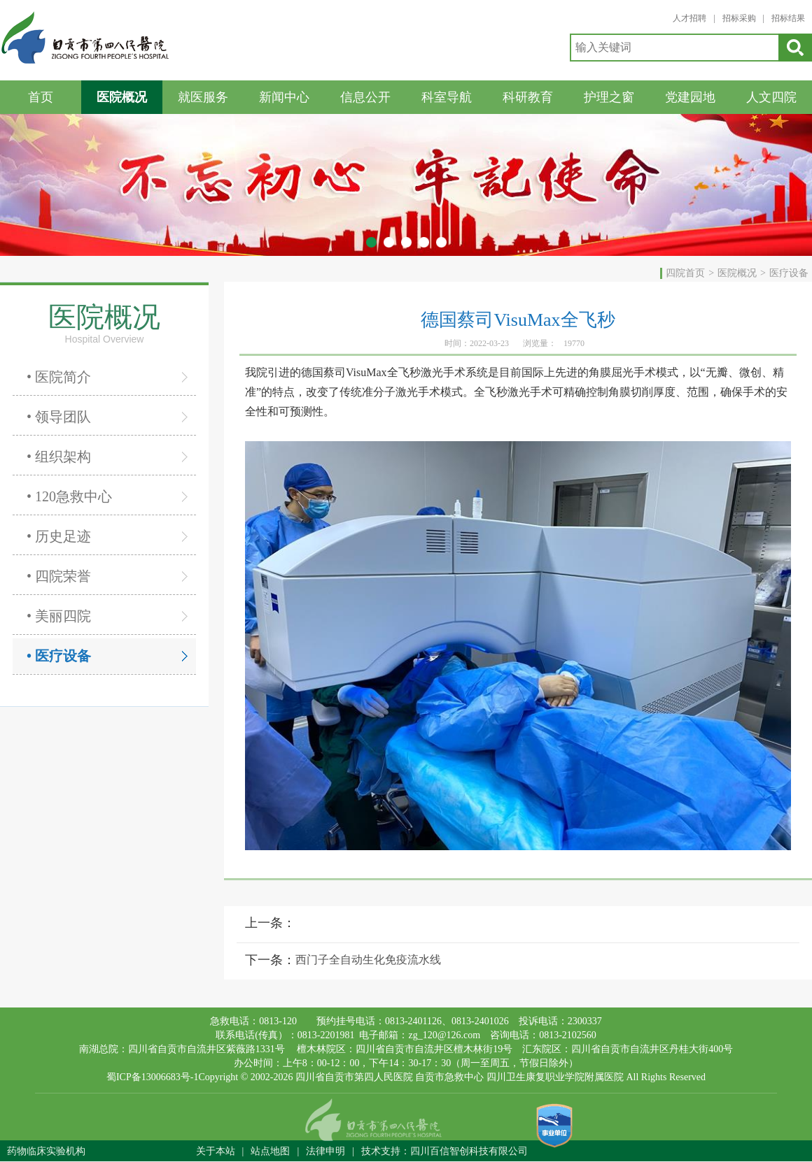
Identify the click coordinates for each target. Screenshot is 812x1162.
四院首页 (685, 273)
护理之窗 (609, 97)
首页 (40, 97)
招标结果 (788, 18)
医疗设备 (788, 273)
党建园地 (690, 97)
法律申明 (325, 1151)
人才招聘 (689, 18)
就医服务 (203, 97)
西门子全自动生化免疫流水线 (368, 960)
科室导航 (446, 97)
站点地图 (270, 1151)
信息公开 (365, 97)
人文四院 (771, 97)
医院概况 (122, 97)
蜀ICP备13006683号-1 (152, 1077)
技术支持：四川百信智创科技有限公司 (444, 1151)
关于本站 (215, 1151)
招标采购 (739, 18)
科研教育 (528, 97)
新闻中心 (284, 97)
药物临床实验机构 (46, 1151)
